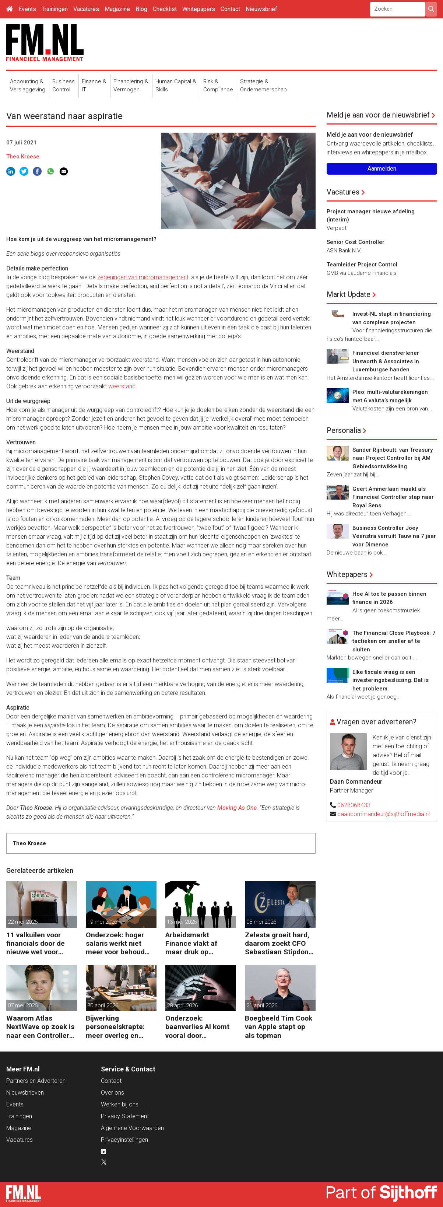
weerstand (122, 386)
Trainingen (55, 9)
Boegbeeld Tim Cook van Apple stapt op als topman (278, 1026)
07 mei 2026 (23, 1005)
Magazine (117, 9)
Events (27, 9)
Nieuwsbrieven (25, 1092)
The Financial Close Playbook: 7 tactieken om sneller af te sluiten (394, 641)
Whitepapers (198, 9)
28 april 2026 (182, 1005)
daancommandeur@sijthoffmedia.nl (383, 814)
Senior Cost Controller (355, 242)
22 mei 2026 (23, 922)
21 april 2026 (261, 1005)
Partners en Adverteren (36, 1080)
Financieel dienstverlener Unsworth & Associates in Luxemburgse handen (385, 361)
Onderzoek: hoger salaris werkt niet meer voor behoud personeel (115, 943)
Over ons (112, 1092)
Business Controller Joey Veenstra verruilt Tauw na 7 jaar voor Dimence (394, 536)
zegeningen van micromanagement (143, 277)
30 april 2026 (102, 1005)
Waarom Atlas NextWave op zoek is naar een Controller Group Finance (40, 1026)
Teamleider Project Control (362, 264)
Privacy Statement (125, 1116)
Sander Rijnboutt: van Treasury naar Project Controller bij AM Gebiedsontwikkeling (392, 458)
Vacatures (86, 9)
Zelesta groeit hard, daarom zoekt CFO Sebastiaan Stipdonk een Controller (278, 943)
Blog (141, 9)
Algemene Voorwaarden (132, 1127)
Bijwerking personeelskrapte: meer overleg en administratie (115, 1026)
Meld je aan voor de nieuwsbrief (378, 115)
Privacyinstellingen (124, 1139)
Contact (230, 9)
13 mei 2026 (182, 922)
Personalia (344, 430)
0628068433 (353, 805)
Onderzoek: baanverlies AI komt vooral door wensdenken (197, 1026)
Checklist (165, 9)
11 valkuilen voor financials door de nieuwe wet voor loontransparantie (35, 943)
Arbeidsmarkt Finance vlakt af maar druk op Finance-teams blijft (198, 943)
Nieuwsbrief (261, 9)
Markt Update (348, 294)
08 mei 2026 (261, 922)
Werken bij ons (119, 1104)
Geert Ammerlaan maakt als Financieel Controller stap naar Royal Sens (393, 497)
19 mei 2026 (102, 922)
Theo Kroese (22, 156)
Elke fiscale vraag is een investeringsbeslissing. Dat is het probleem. (390, 680)
